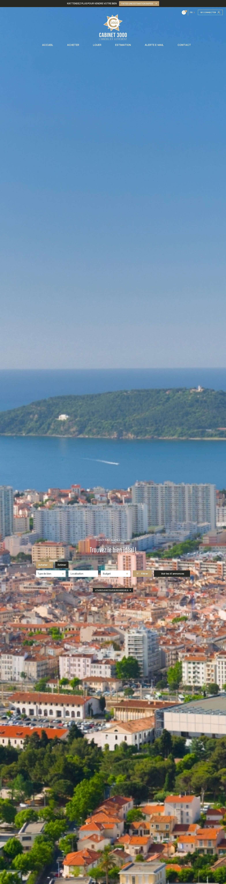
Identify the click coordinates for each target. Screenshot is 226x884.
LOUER (97, 45)
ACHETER (73, 45)
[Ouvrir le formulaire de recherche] (142, 573)
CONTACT (184, 45)
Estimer (62, 564)
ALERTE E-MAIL (154, 45)
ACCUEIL (47, 45)
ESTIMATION (123, 45)
